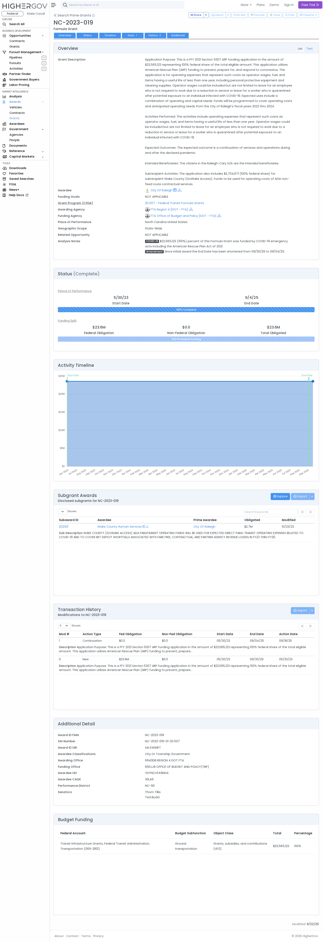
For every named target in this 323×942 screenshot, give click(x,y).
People (14, 140)
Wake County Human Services (119, 527)
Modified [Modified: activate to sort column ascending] (288, 520)
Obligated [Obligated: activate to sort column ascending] (252, 520)
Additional (178, 35)
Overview (65, 35)
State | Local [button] (36, 14)
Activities (16, 69)
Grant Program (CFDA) (75, 203)
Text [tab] (309, 49)
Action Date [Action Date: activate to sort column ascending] (288, 634)
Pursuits (15, 63)
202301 (63, 527)
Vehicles (15, 107)
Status (87, 35)
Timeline (110, 35)
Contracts (17, 41)
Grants (14, 46)
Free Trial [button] (310, 5)
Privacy (98, 936)
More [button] (245, 5)
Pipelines (15, 57)
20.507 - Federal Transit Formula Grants (174, 203)
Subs (133, 35)
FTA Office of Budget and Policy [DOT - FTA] (183, 216)
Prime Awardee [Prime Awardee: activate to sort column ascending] (205, 520)
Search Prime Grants (72, 15)
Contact (72, 936)
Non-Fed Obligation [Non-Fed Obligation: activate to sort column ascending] (177, 634)
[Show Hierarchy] (179, 190)
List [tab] (300, 49)
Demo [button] (274, 5)
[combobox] (122, 5)
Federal (12, 14)
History (155, 35)
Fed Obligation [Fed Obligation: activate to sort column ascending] (130, 634)
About (59, 936)
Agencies (16, 135)
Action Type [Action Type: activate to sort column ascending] (92, 634)
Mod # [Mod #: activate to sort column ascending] (64, 634)
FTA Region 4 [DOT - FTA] (169, 209)
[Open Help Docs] (93, 15)
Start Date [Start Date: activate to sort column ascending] (225, 634)
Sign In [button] (289, 5)
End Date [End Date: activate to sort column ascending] (257, 634)
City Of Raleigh (161, 190)
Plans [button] (261, 5)
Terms (86, 936)
